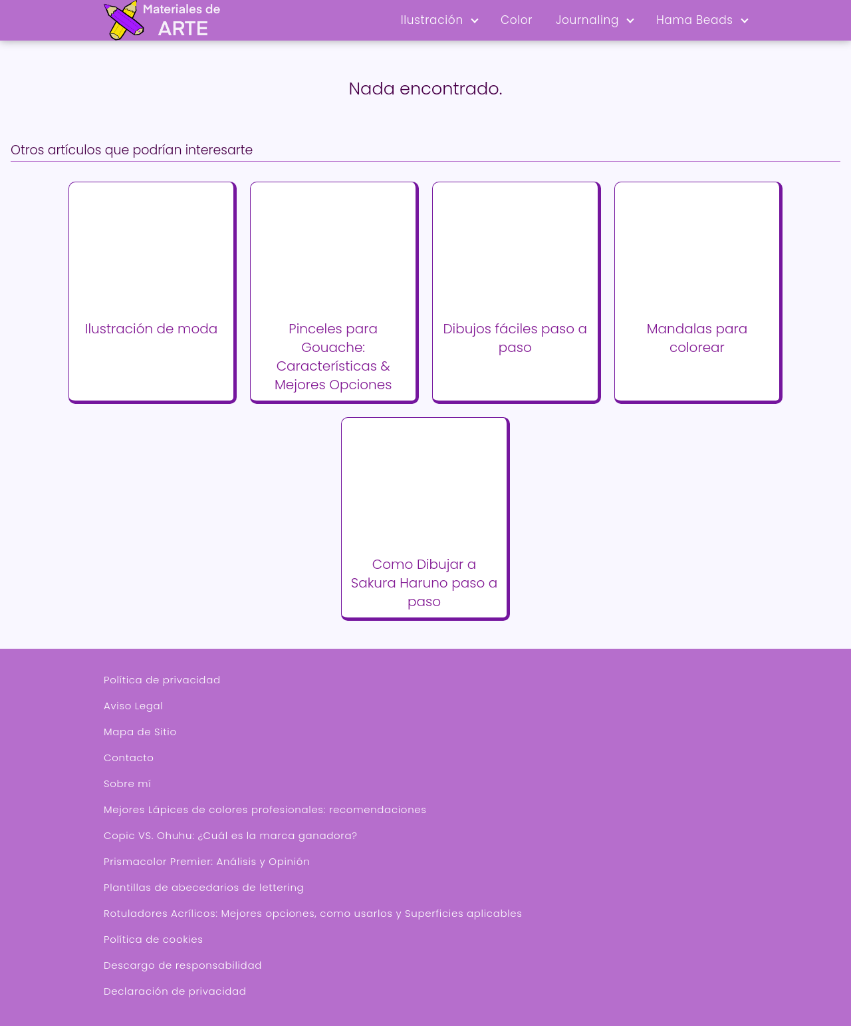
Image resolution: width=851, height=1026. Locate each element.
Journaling (587, 20)
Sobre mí (127, 783)
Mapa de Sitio (140, 732)
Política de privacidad (162, 680)
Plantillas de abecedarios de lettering (204, 887)
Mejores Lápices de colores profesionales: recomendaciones (265, 809)
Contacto (129, 758)
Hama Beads (694, 20)
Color (517, 20)
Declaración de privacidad (175, 991)
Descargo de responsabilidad (183, 965)
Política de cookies (153, 939)
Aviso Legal (133, 706)
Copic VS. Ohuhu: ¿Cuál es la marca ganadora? (231, 835)
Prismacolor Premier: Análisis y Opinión (207, 861)
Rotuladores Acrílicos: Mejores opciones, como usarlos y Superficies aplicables (313, 913)
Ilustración (432, 20)
